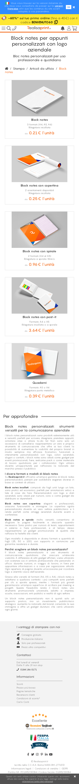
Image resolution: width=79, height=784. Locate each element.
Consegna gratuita (29, 634)
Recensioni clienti (26, 694)
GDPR (65, 768)
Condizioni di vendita (46, 768)
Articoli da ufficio (42, 68)
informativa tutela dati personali (37, 781)
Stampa (19, 68)
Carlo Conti (23, 702)
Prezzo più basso (26, 687)
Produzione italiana (30, 639)
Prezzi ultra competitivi (31, 647)
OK (68, 7)
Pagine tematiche (26, 691)
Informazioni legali (21, 768)
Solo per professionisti (31, 643)
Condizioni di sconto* (28, 698)
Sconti (20, 684)
